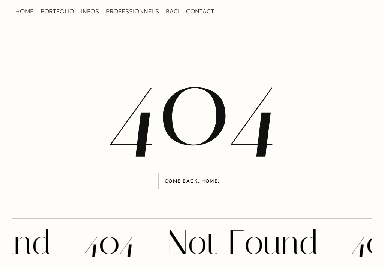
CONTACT (200, 11)
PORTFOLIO (57, 11)
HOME (24, 11)
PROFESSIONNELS (132, 11)
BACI (172, 11)
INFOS (90, 11)
